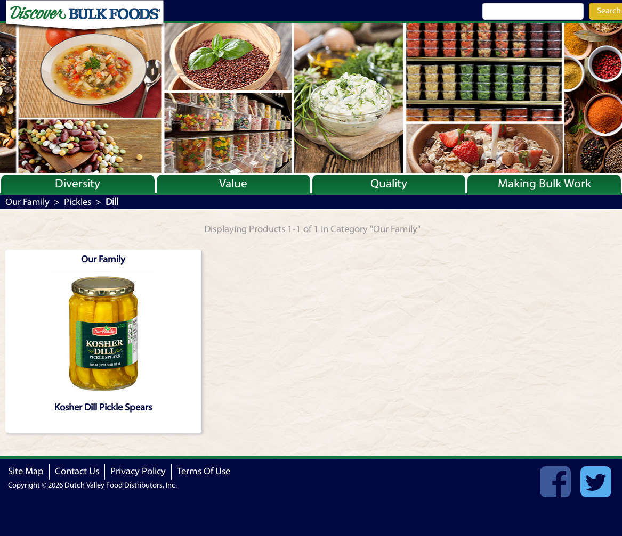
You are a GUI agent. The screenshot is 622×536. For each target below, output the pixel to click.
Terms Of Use (203, 471)
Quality (388, 184)
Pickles (77, 202)
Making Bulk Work (544, 184)
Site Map (26, 471)
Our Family (27, 202)
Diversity (77, 184)
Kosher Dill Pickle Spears (103, 407)
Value (233, 184)
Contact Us (77, 471)
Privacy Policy (138, 471)
